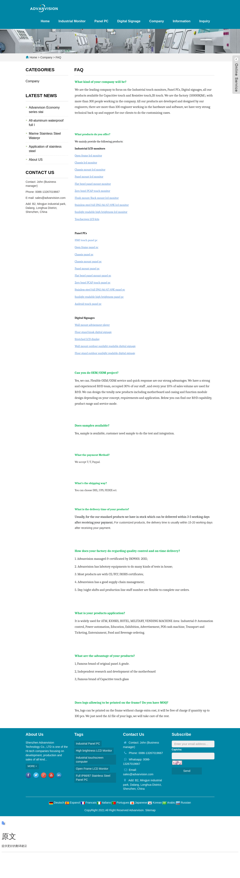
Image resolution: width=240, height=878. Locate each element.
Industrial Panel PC (88, 743)
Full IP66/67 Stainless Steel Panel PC (93, 777)
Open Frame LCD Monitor (92, 768)
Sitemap (150, 810)
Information (181, 21)
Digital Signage (129, 21)
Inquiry (204, 21)
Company (156, 21)
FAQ (58, 57)
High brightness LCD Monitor (94, 750)
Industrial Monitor (72, 21)
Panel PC (101, 21)
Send (186, 770)
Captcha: (177, 749)
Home (45, 21)
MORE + (32, 766)
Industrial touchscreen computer (89, 759)
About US (36, 159)
